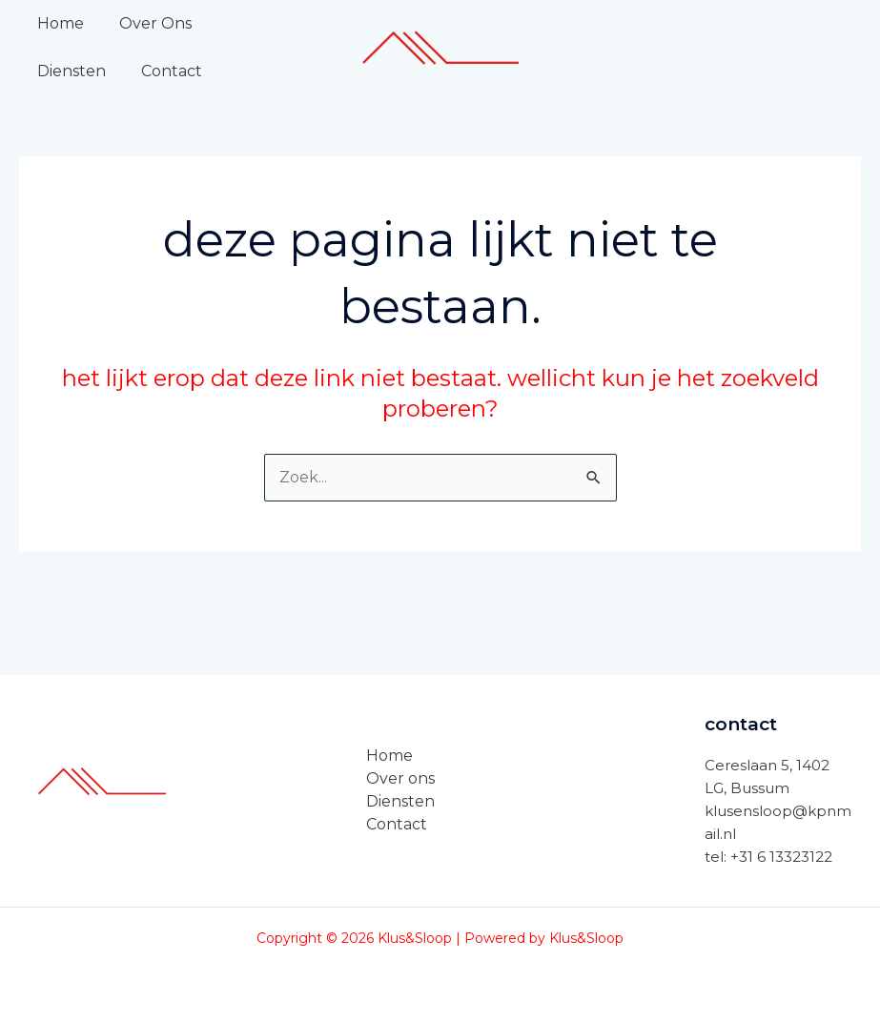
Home (57, 23)
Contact (64, 71)
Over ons (400, 778)
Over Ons (148, 23)
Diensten (249, 23)
